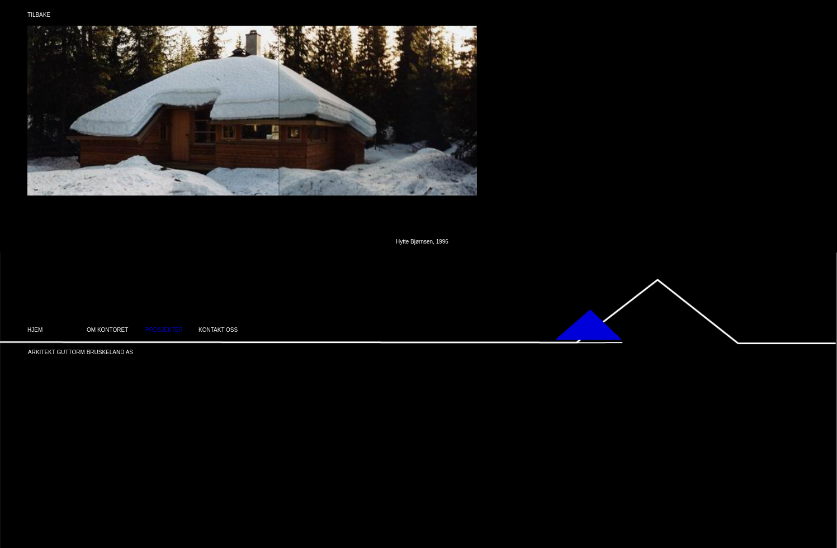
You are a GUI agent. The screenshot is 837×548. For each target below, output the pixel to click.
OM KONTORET (107, 330)
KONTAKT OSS (218, 330)
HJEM (34, 330)
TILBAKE (38, 15)
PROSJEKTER (164, 330)
